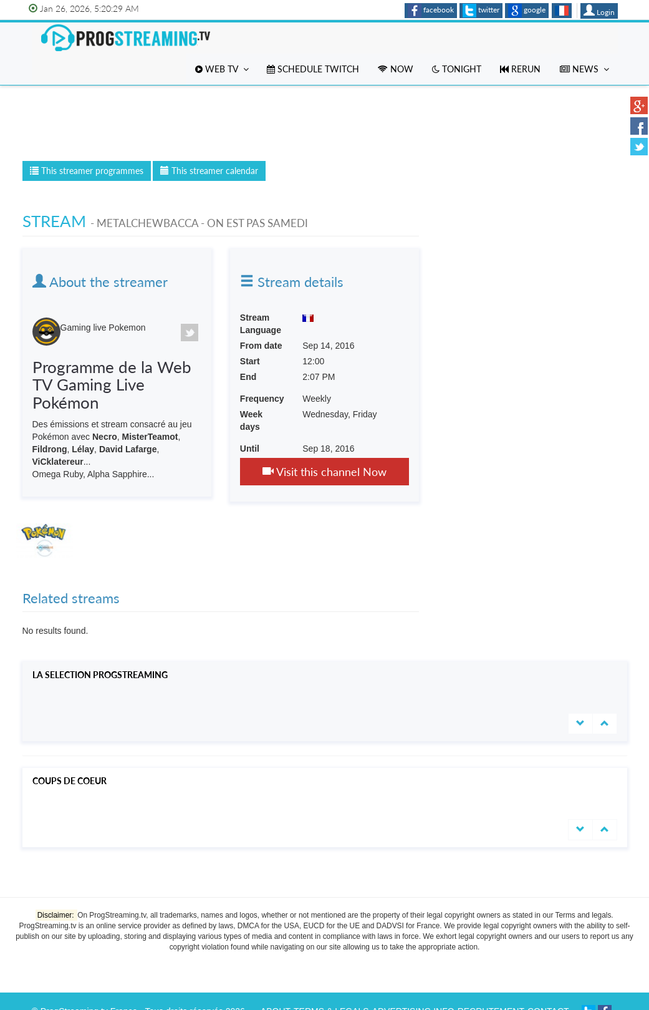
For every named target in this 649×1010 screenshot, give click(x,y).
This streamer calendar (209, 170)
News (584, 69)
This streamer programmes (86, 170)
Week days (251, 420)
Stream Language (260, 324)
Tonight (456, 69)
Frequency (262, 399)
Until (249, 449)
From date (261, 346)
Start (250, 361)
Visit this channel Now (324, 471)
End (248, 377)
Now (395, 69)
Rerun (520, 69)
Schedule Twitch (313, 69)
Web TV (221, 69)
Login (599, 10)
